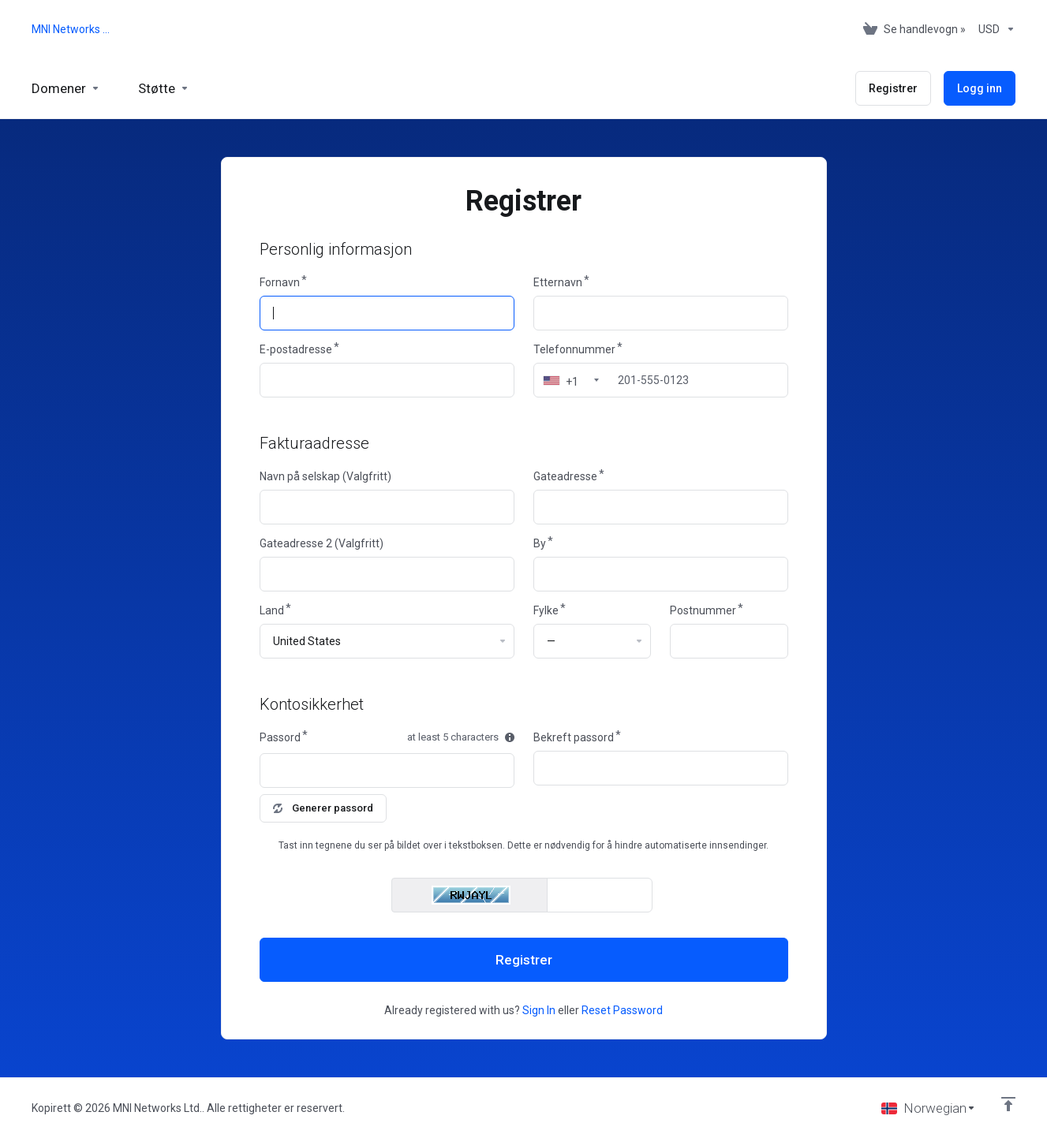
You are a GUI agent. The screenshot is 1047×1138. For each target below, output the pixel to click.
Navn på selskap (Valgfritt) (325, 476)
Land (272, 610)
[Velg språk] (929, 1108)
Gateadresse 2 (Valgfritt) (321, 543)
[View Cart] (914, 29)
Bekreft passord (573, 737)
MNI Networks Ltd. (72, 29)
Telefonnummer (574, 349)
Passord (280, 737)
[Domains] (66, 88)
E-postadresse (296, 349)
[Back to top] (1008, 1104)
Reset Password (622, 1010)
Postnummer (703, 610)
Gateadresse (565, 476)
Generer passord (323, 808)
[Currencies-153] (993, 29)
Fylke (546, 610)
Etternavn (557, 282)
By (539, 543)
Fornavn (280, 282)
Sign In (538, 1010)
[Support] (163, 88)
